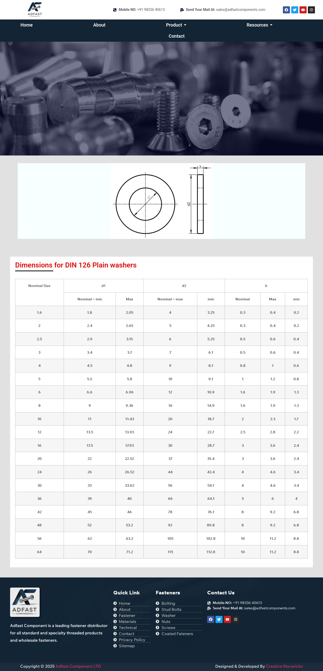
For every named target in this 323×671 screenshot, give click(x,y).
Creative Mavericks (284, 666)
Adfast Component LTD (78, 666)
